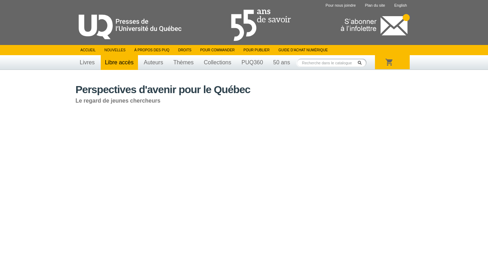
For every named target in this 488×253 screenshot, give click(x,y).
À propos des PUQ (151, 50)
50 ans (281, 62)
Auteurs (153, 62)
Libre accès (119, 62)
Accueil (87, 50)
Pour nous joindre (340, 5)
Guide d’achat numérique (303, 50)
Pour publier (257, 50)
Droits (184, 50)
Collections (217, 62)
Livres (87, 62)
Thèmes (183, 62)
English (400, 5)
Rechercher (361, 62)
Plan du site (375, 5)
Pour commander (217, 50)
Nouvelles (114, 50)
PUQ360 (252, 62)
